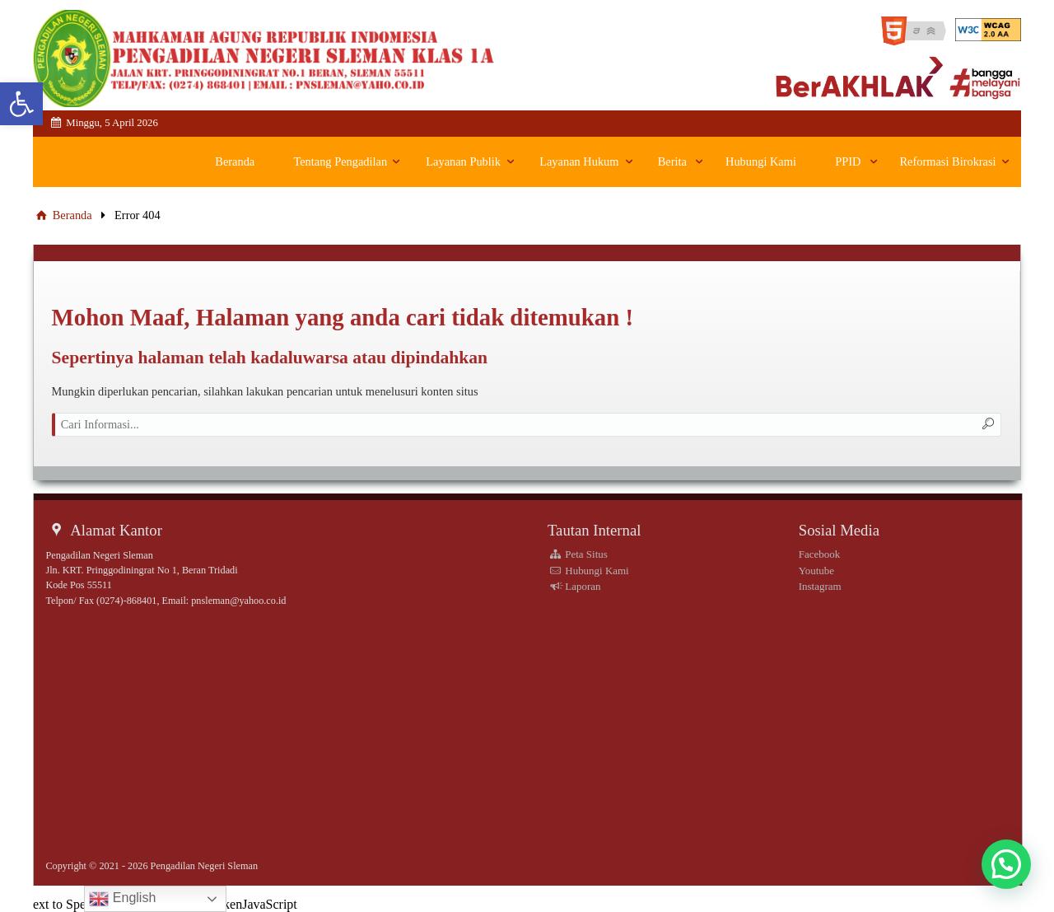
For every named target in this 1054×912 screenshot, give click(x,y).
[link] (21, 103)
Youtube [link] (816, 570)
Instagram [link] (820, 586)
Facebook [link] (819, 554)
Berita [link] (672, 161)
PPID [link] (847, 161)
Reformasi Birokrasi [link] (948, 161)
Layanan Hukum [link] (578, 161)
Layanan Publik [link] (463, 161)
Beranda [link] (234, 161)
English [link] (122, 899)
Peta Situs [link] (578, 554)
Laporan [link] (574, 586)
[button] (1006, 864)
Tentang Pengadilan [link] (340, 161)
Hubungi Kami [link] (760, 161)
